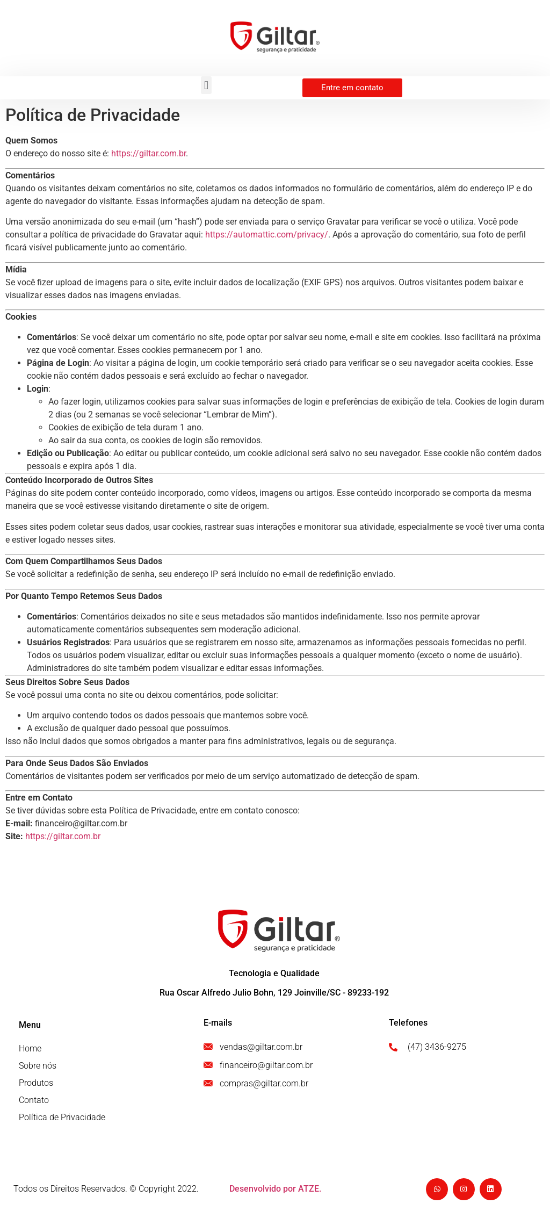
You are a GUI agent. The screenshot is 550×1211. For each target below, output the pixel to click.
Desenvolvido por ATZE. (275, 1189)
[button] (206, 85)
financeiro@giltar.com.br (81, 823)
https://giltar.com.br (148, 153)
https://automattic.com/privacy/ (266, 234)
